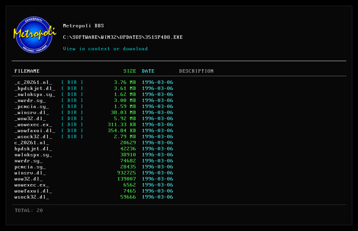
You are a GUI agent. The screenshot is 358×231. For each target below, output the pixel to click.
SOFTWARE (85, 37)
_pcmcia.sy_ (32, 106)
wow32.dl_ (29, 179)
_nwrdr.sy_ (30, 100)
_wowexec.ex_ (33, 125)
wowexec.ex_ (32, 185)
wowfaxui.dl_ (33, 191)
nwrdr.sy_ (29, 161)
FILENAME (27, 71)
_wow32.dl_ (30, 119)
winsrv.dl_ (30, 173)
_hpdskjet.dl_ (35, 88)
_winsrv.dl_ (32, 113)
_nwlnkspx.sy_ (35, 94)
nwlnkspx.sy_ (33, 155)
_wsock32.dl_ (33, 137)
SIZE (130, 71)
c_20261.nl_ (32, 143)
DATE (148, 71)
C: (66, 37)
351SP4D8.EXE (164, 37)
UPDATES (131, 37)
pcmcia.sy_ (30, 167)
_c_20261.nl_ (33, 82)
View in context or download (105, 49)
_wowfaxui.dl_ (35, 131)
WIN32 (109, 37)
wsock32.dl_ (32, 197)
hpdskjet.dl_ (33, 149)
